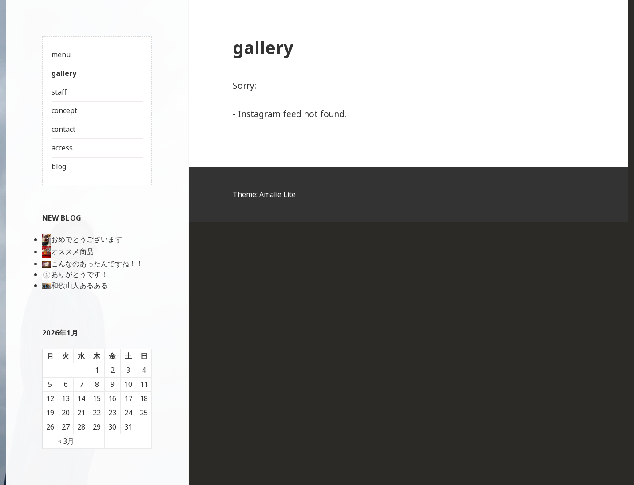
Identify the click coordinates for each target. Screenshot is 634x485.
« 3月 (66, 441)
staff (59, 92)
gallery (64, 73)
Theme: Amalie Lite (265, 194)
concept (64, 110)
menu (61, 54)
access (62, 148)
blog (59, 166)
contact (63, 129)
